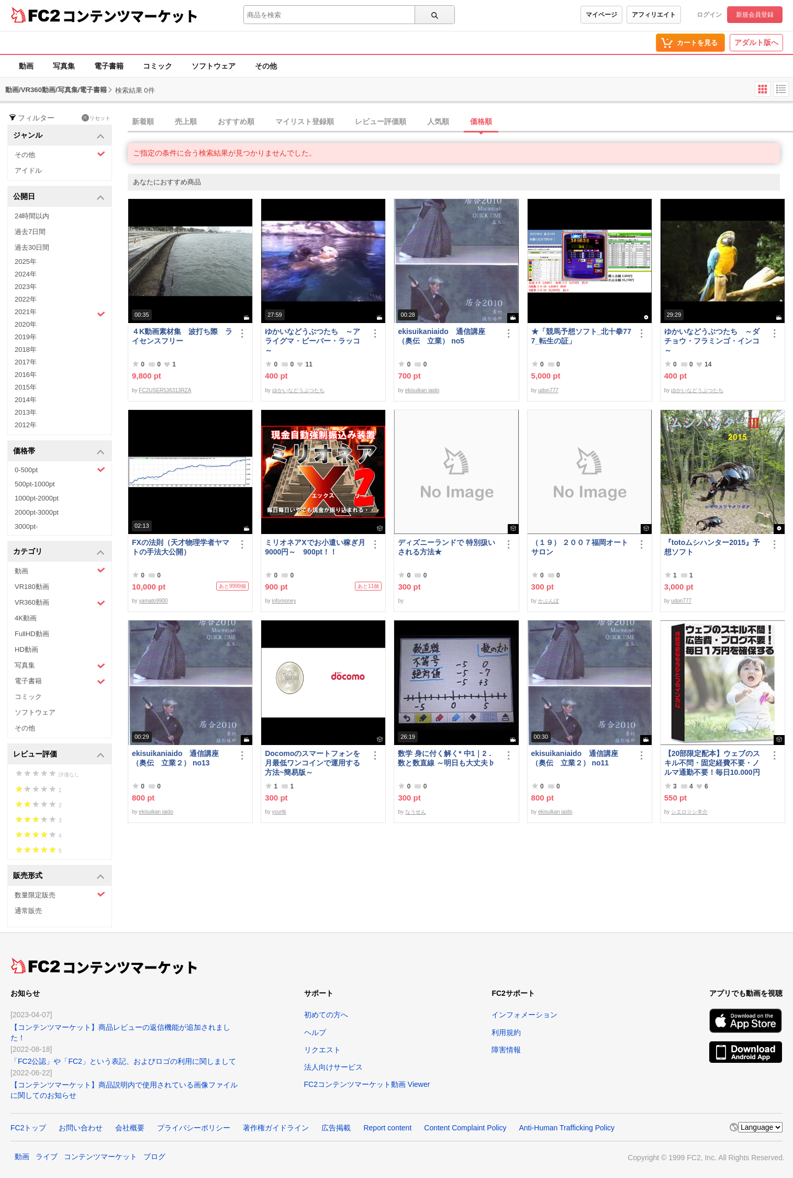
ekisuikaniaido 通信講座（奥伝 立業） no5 (441, 336)
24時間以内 (32, 216)
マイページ (601, 14)
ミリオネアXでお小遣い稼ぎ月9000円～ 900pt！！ (315, 547)
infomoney (284, 601)
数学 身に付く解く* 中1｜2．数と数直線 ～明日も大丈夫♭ (446, 758)
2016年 (26, 375)
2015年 (26, 387)
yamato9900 (153, 601)
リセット (96, 117)
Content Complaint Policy (465, 1128)
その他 (266, 66)
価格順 (481, 121)
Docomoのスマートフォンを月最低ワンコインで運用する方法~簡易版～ (312, 762)
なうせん (415, 812)
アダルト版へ (756, 42)
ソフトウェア (214, 66)
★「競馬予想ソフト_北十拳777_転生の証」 (581, 336)
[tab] (460, 122)
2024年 (26, 274)
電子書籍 (109, 66)
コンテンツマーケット (130, 16)
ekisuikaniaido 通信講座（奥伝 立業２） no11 (574, 758)
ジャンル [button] (59, 136)
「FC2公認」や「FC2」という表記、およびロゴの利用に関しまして (123, 1061)
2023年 (26, 287)
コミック (157, 66)
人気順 (438, 121)
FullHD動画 (32, 634)
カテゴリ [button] (59, 552)
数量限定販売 (60, 894)
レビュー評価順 (380, 121)
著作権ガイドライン (276, 1128)
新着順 (143, 121)
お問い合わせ (81, 1128)
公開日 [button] (59, 197)
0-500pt (60, 469)
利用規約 (506, 1032)
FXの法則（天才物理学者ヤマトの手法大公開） (180, 547)
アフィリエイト (654, 14)
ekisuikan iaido (422, 390)
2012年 (26, 425)
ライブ (47, 1156)
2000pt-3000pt (37, 512)
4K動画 (26, 618)
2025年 (26, 261)
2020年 (26, 324)
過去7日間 (30, 232)
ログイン (709, 14)
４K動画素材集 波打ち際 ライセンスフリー (182, 336)
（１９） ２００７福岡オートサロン (580, 547)
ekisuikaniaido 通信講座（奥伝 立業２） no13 (175, 758)
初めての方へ (326, 1014)
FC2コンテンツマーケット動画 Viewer (367, 1084)
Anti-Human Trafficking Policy (567, 1128)
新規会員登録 (755, 14)
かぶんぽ (548, 601)
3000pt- (26, 526)
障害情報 (506, 1050)
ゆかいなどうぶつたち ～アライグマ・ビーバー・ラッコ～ (312, 340)
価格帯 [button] (59, 452)
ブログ (154, 1156)
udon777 (548, 390)
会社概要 (129, 1128)
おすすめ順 (236, 121)
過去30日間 (32, 247)
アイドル (28, 170)
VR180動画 (32, 587)
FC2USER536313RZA (165, 390)
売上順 (186, 121)
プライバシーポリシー (193, 1128)
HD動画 (26, 649)
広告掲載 (336, 1128)
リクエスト (322, 1050)
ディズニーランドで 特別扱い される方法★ (446, 547)
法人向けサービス (333, 1067)
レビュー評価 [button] (59, 755)
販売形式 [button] (59, 876)
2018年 (26, 349)
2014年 (26, 400)
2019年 (26, 337)
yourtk (279, 812)
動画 (26, 66)
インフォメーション (524, 1014)
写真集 (64, 66)
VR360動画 (60, 602)
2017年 (26, 362)
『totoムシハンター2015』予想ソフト (712, 547)
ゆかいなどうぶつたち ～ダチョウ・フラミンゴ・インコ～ (712, 340)
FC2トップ (28, 1128)
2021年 (60, 313)
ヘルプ (315, 1032)
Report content (387, 1128)
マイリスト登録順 (304, 121)
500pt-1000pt (35, 484)
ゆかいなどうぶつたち (298, 390)
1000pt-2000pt (37, 498)
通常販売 (28, 911)
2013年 (26, 412)
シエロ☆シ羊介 (689, 812)
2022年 (26, 299)
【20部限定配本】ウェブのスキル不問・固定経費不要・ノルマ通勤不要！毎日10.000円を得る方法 (712, 763)
